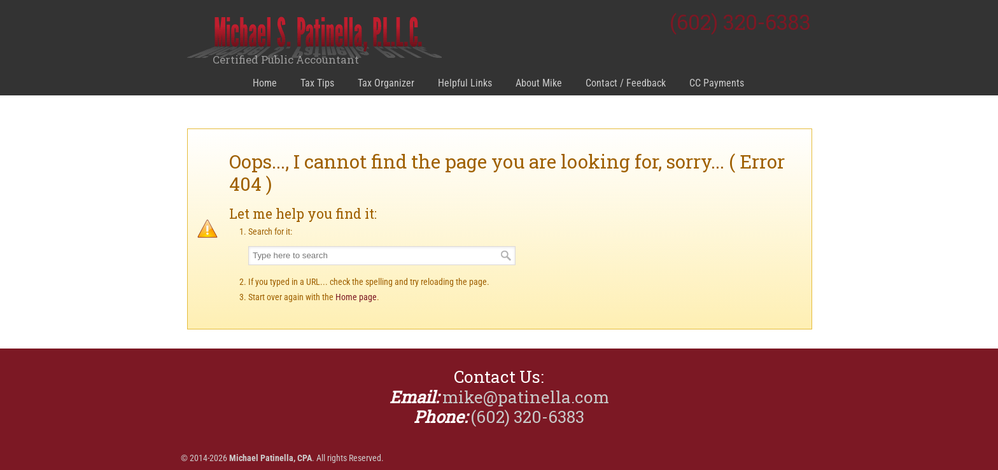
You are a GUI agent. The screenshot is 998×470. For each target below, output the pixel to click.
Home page (356, 297)
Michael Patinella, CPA (314, 39)
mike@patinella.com (525, 397)
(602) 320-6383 (740, 22)
